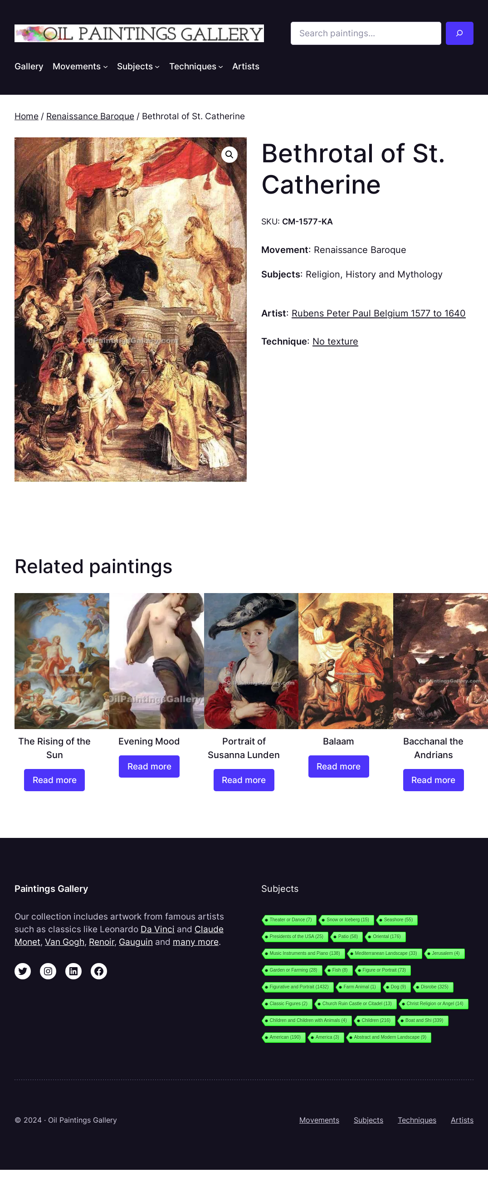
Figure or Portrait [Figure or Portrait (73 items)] (384, 970)
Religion (323, 274)
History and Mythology (394, 274)
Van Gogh (64, 942)
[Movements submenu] (105, 65)
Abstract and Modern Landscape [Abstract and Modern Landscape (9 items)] (390, 1037)
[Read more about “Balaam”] (338, 766)
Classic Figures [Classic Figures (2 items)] (288, 1003)
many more (196, 942)
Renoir (101, 942)
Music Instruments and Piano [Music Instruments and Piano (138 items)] (305, 953)
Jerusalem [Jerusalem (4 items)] (446, 953)
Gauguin (136, 942)
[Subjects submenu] (157, 65)
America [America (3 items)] (327, 1037)
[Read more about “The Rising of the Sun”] (54, 780)
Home (27, 116)
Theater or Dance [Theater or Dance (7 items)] (291, 919)
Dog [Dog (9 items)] (398, 986)
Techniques (417, 1120)
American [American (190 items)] (285, 1037)
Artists (462, 1120)
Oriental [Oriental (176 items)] (386, 936)
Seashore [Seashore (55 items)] (398, 919)
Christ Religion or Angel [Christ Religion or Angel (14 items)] (435, 1003)
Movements (319, 1120)
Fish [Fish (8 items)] (340, 970)
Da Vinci (158, 929)
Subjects (368, 1120)
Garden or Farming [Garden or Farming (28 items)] (293, 970)
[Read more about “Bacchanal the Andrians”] (433, 780)
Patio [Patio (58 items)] (348, 936)
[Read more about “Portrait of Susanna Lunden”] (244, 780)
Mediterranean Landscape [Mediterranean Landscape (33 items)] (386, 953)
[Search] (459, 33)
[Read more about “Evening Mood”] (149, 766)
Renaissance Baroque (90, 116)
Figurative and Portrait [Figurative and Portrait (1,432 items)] (299, 986)
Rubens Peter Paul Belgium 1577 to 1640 (379, 313)
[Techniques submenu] (220, 65)
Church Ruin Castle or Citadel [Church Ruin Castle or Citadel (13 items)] (357, 1003)
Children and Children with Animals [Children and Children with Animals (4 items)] (308, 1020)
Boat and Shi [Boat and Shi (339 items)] (424, 1020)
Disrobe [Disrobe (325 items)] (435, 986)
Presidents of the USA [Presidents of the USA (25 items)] (296, 936)
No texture (335, 341)
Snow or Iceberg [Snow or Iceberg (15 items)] (348, 919)
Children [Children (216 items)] (376, 1020)
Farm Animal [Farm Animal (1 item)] (360, 986)
